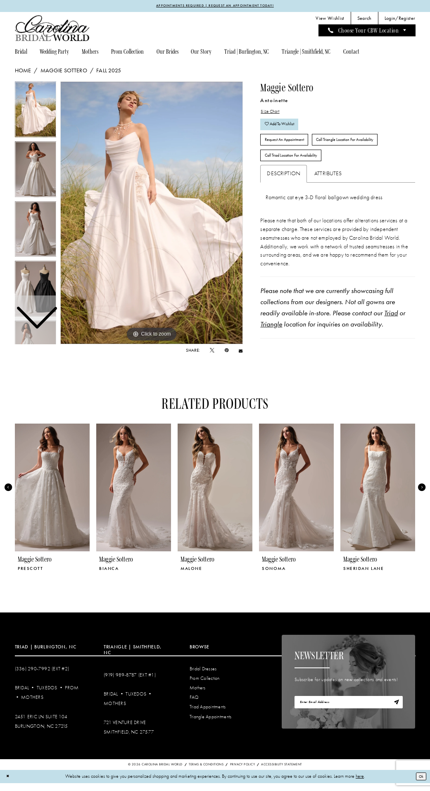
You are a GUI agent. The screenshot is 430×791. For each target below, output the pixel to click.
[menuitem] (330, 19)
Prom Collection (205, 686)
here (360, 784)
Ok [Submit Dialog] (419, 784)
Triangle (271, 338)
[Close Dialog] (9, 784)
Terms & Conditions (206, 772)
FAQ (194, 705)
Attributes (328, 188)
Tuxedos (47, 695)
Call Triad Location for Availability (299, 169)
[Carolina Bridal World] (52, 29)
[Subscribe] (395, 711)
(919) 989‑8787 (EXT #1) (130, 682)
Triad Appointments (208, 714)
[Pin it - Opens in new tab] (226, 351)
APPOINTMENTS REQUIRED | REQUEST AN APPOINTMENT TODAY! (215, 6)
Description (283, 188)
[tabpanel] (151, 214)
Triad (391, 327)
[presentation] (52, 495)
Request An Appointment (290, 149)
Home (23, 71)
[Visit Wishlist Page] (330, 19)
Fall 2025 (108, 71)
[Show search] (364, 19)
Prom (71, 695)
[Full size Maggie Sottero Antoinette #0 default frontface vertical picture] (151, 214)
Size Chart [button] (272, 113)
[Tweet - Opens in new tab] (212, 351)
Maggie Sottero (63, 71)
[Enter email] (349, 711)
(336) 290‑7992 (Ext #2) (42, 676)
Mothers (32, 705)
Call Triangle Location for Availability (365, 149)
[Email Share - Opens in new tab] (240, 352)
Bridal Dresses (203, 676)
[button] (400, 19)
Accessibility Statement (281, 772)
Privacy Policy (242, 772)
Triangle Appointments (210, 724)
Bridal (22, 695)
